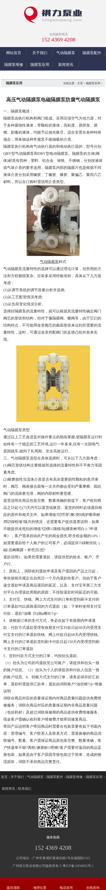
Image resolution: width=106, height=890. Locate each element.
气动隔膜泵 (65, 53)
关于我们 (39, 53)
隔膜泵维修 (13, 65)
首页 (4, 777)
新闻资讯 (65, 65)
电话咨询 (66, 888)
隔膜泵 (16, 111)
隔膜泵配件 (91, 53)
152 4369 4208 (58, 39)
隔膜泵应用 (39, 65)
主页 (80, 83)
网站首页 (13, 53)
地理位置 (39, 888)
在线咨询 (92, 888)
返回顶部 (13, 888)
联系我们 (24, 788)
